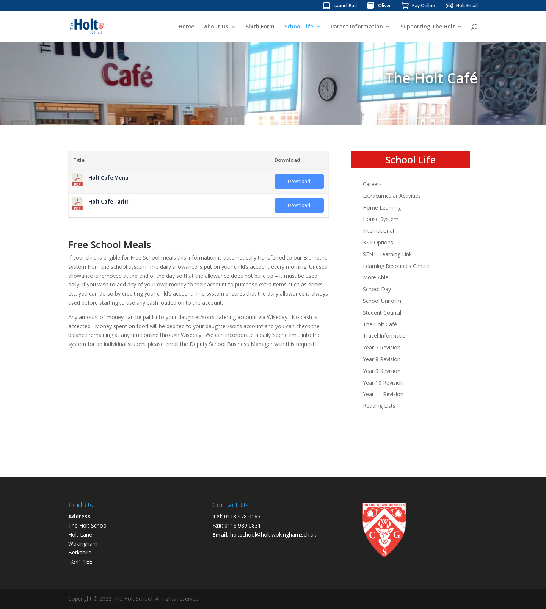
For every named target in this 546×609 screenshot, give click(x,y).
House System (381, 218)
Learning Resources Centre (396, 265)
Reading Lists (379, 405)
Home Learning (382, 207)
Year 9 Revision (381, 370)
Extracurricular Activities (392, 195)
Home (186, 27)
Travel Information (386, 335)
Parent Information (357, 27)
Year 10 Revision (383, 382)
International (378, 230)
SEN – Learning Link (387, 254)
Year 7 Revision (381, 347)
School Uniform (382, 300)
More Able (375, 277)
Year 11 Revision (383, 394)
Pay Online (423, 6)
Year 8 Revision (381, 359)
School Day (377, 289)
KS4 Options (378, 242)
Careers (372, 184)
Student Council (382, 312)
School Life (298, 27)
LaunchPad (345, 6)
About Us (216, 27)
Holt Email (467, 6)
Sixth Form (260, 27)
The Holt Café (380, 324)
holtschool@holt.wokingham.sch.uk (273, 534)
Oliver (384, 6)
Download (299, 181)
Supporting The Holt (427, 27)
